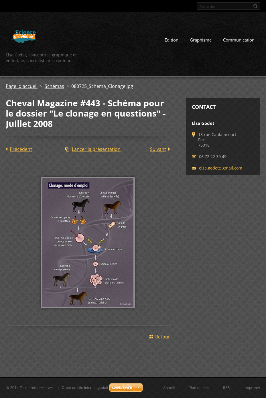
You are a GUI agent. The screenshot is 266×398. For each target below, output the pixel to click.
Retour (162, 337)
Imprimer (252, 387)
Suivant (158, 149)
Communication (239, 40)
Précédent (21, 149)
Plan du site (199, 387)
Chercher (255, 6)
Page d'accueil (22, 86)
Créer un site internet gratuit (85, 387)
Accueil (169, 387)
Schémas (54, 86)
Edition (171, 40)
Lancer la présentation (96, 149)
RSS (226, 387)
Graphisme (201, 40)
